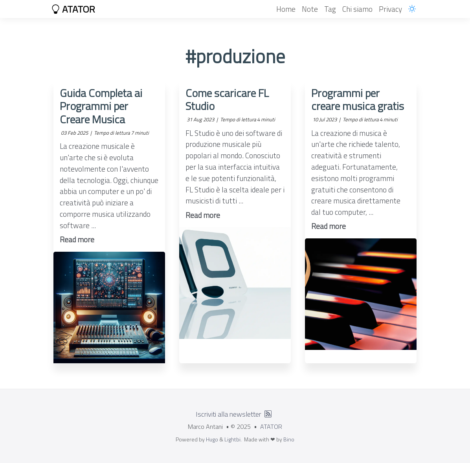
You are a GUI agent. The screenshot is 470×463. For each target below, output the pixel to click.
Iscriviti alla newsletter (228, 414)
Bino (288, 439)
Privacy (390, 9)
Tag (330, 9)
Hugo (212, 439)
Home (286, 9)
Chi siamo (357, 9)
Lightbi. (233, 439)
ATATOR (73, 9)
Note (310, 9)
